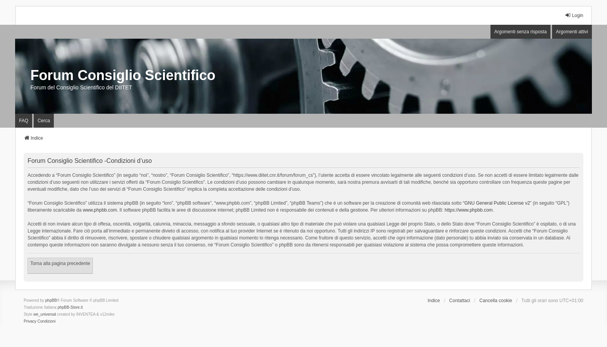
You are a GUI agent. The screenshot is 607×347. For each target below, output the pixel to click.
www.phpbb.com (100, 210)
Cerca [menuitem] (44, 120)
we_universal (44, 314)
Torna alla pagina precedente (60, 263)
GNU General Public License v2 (497, 203)
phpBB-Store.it (70, 307)
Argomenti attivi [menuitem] (572, 31)
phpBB (51, 300)
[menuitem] (30, 321)
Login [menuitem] (574, 15)
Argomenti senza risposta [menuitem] (520, 31)
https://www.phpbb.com (469, 210)
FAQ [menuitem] (23, 120)
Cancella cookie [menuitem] (495, 300)
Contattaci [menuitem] (459, 300)
